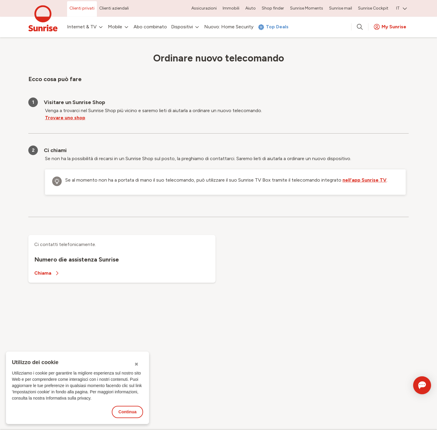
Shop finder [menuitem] (273, 8)
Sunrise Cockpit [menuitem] (373, 8)
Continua (127, 411)
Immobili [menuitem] (231, 8)
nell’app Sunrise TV (365, 180)
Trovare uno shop (65, 117)
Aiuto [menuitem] (250, 8)
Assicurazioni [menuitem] (204, 8)
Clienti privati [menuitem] (81, 8)
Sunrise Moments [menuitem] (306, 8)
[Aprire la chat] (413, 385)
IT (401, 8)
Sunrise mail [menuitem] (340, 8)
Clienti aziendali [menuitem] (114, 8)
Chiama (47, 273)
